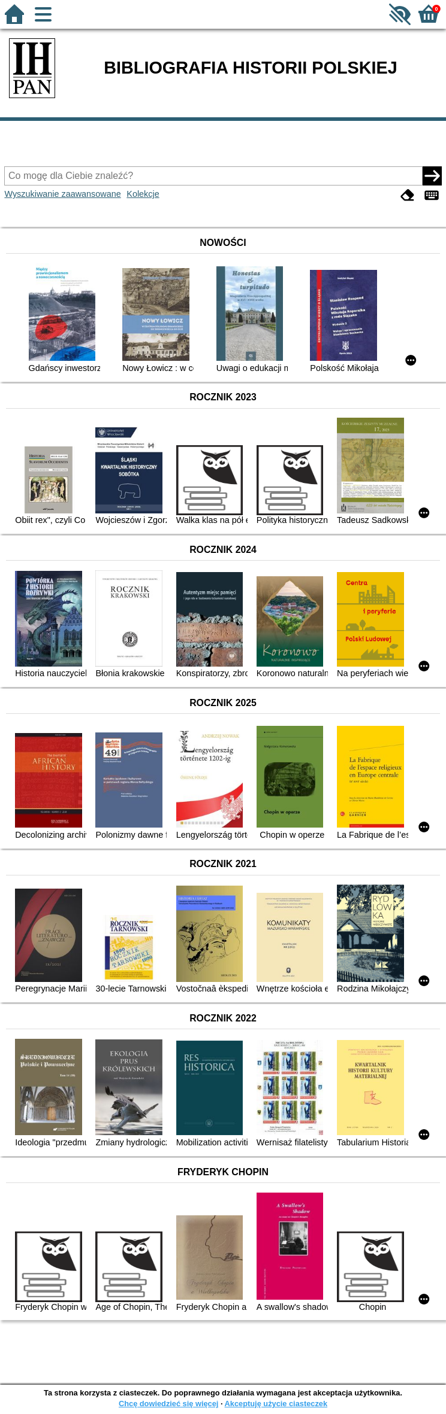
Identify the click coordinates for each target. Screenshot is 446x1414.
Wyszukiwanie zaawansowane (62, 194)
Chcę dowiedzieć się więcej (168, 1403)
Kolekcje (142, 194)
